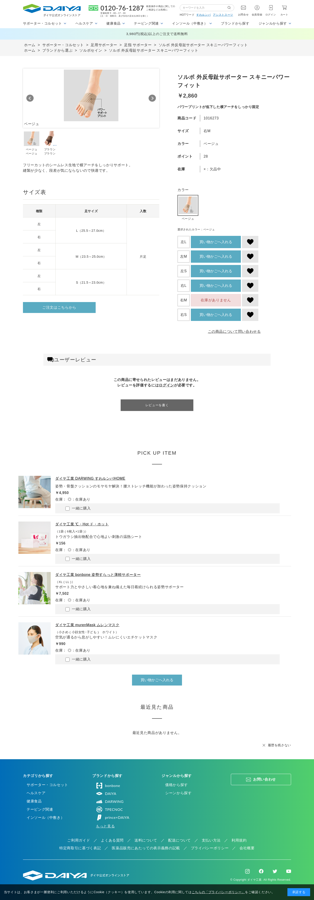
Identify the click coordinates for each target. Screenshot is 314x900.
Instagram (247, 871)
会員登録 (257, 14)
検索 (231, 7)
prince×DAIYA (112, 817)
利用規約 (239, 840)
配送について (179, 840)
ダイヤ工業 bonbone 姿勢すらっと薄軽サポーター (98, 575)
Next (152, 98)
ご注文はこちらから (59, 307)
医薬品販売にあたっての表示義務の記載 (146, 848)
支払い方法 (211, 840)
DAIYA (106, 793)
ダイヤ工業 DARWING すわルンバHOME (90, 478)
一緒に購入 (78, 508)
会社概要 (247, 848)
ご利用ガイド (78, 840)
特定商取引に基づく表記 (80, 848)
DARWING (110, 801)
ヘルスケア (36, 793)
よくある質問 (112, 840)
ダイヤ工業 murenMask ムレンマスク (87, 625)
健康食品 (34, 801)
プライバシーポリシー (210, 848)
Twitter (275, 871)
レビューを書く (157, 405)
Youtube (288, 871)
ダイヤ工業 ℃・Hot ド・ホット (82, 524)
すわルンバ (203, 14)
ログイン (270, 14)
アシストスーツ (223, 14)
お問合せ (243, 14)
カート (284, 14)
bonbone (108, 785)
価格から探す (176, 785)
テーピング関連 (40, 809)
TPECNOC (109, 809)
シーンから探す (178, 793)
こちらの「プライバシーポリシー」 (218, 892)
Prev (30, 98)
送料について (146, 840)
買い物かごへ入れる (215, 242)
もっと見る (105, 826)
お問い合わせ (264, 779)
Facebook (261, 871)
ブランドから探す (235, 23)
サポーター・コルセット (47, 785)
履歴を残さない (279, 745)
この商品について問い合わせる (234, 331)
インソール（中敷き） (45, 817)
